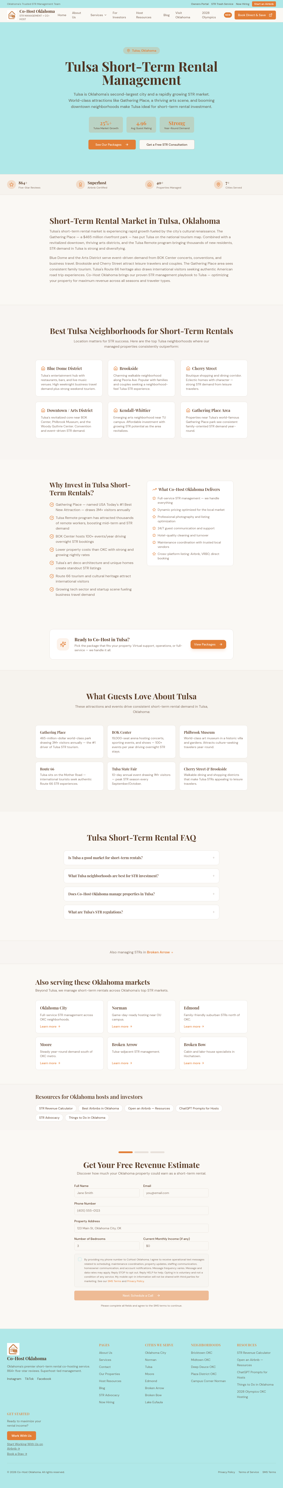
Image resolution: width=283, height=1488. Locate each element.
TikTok (29, 1379)
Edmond (151, 1381)
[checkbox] (80, 1260)
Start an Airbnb (264, 4)
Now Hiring (242, 4)
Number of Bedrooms (89, 1239)
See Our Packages (112, 145)
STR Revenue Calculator (56, 1108)
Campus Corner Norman (208, 1381)
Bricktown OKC (201, 1353)
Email (147, 1186)
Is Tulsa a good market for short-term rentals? (141, 857)
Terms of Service (249, 1472)
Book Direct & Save (255, 15)
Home (62, 15)
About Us (76, 15)
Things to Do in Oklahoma (87, 1118)
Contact (105, 1367)
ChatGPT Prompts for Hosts (199, 1108)
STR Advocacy (49, 1118)
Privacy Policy (135, 1281)
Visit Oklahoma (182, 15)
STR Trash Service (222, 4)
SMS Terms (114, 1281)
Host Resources (143, 15)
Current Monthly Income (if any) (166, 1239)
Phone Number (85, 1204)
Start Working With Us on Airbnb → (25, 1446)
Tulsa (148, 1367)
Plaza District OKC (204, 1374)
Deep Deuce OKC (203, 1367)
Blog (167, 15)
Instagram (14, 1379)
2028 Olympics (217, 15)
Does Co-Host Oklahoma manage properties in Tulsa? (141, 894)
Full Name (81, 1186)
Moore (149, 1374)
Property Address (87, 1222)
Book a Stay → (17, 1454)
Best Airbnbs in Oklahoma (100, 1108)
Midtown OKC (200, 1360)
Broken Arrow (160, 952)
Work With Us (21, 1436)
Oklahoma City (155, 1353)
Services (99, 15)
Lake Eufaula (154, 1402)
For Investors (119, 15)
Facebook (44, 1379)
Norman (150, 1360)
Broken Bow (153, 1395)
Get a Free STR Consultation (167, 145)
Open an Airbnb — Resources (149, 1108)
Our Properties (109, 1374)
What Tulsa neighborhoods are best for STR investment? (141, 876)
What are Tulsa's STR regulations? (141, 912)
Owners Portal (199, 4)
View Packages (208, 644)
